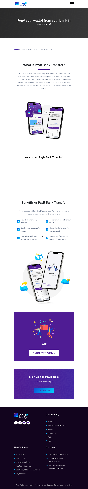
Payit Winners (21, 474)
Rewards (51, 429)
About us (51, 422)
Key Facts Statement (23, 466)
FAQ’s (50, 437)
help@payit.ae (54, 462)
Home (16, 49)
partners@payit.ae (56, 469)
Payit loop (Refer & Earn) (57, 425)
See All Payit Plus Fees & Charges (28, 470)
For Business (21, 454)
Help (49, 441)
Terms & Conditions (23, 462)
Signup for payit (44, 390)
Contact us (52, 433)
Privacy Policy (21, 458)
